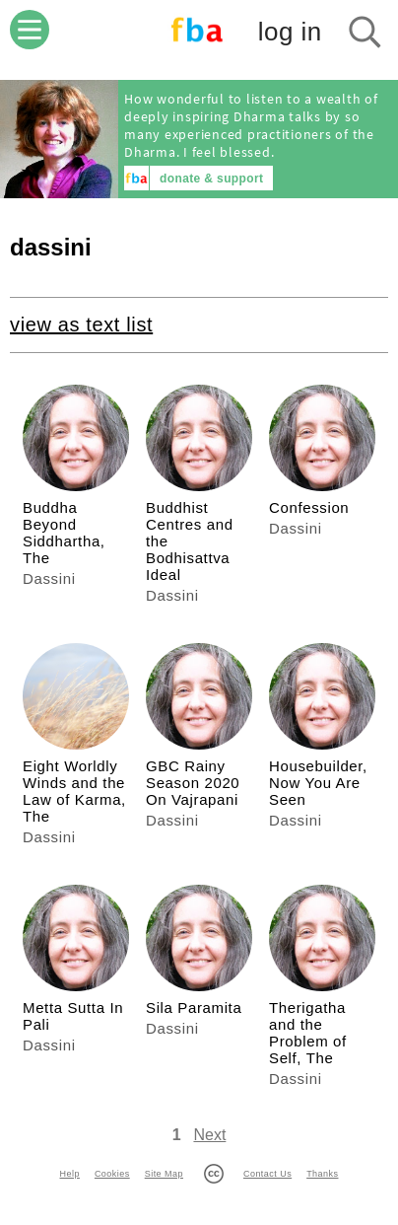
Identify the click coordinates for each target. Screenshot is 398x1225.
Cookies (112, 1174)
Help (70, 1174)
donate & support (211, 178)
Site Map (164, 1174)
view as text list (81, 324)
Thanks (322, 1174)
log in (290, 31)
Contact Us (267, 1174)
